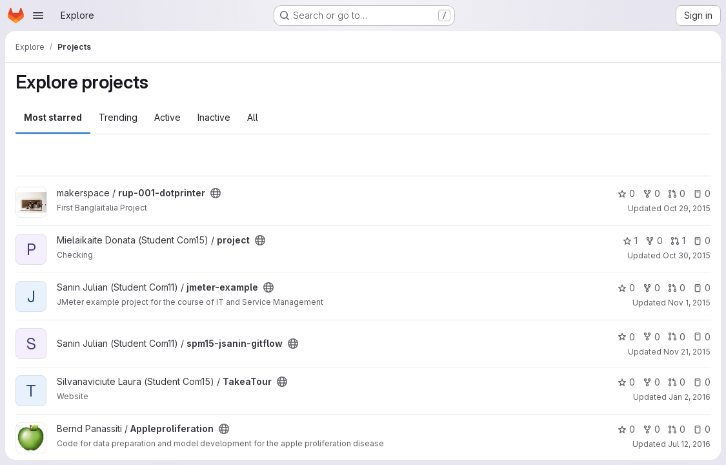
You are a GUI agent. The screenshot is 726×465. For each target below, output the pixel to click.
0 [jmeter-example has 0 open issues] (702, 287)
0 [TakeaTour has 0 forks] (651, 382)
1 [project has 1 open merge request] (678, 240)
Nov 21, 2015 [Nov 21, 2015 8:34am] (687, 351)
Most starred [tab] (53, 117)
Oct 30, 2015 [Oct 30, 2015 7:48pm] (687, 255)
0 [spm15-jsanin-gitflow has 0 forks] (651, 336)
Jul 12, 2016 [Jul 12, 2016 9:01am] (689, 444)
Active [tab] (167, 117)
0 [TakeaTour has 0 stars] (626, 382)
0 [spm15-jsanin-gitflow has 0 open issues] (702, 336)
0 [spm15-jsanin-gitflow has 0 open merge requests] (676, 336)
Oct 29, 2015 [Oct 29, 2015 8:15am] (687, 208)
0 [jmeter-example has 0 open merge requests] (676, 287)
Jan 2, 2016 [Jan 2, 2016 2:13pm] (690, 397)
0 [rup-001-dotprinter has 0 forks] (651, 193)
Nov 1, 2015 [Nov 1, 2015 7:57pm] (689, 302)
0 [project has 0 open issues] (702, 240)
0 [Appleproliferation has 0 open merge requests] (676, 429)
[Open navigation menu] (38, 15)
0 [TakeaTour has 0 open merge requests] (676, 382)
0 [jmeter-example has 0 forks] (651, 287)
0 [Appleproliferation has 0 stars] (626, 429)
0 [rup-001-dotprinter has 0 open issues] (702, 193)
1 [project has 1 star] (630, 240)
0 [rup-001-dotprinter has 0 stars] (626, 193)
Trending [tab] (118, 117)
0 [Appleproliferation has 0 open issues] (702, 429)
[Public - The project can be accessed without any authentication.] (215, 193)
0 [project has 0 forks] (654, 240)
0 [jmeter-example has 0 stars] (626, 287)
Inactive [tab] (213, 117)
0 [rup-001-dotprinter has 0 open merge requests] (676, 193)
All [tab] (252, 117)
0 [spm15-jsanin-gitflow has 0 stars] (626, 336)
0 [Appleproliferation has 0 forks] (651, 429)
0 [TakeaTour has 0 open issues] (702, 382)
